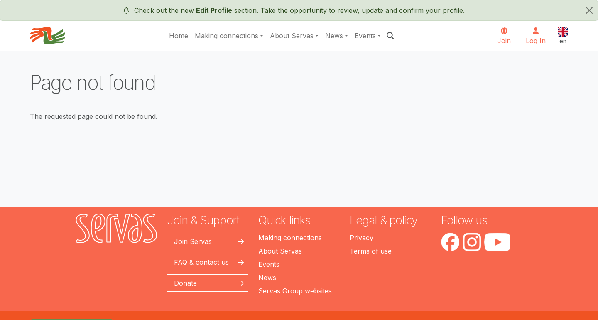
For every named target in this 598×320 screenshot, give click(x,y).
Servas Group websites (295, 291)
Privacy (361, 238)
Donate (185, 283)
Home (178, 36)
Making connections (226, 36)
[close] (589, 10)
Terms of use (371, 251)
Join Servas (193, 241)
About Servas (292, 36)
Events (365, 36)
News (334, 36)
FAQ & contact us (201, 262)
